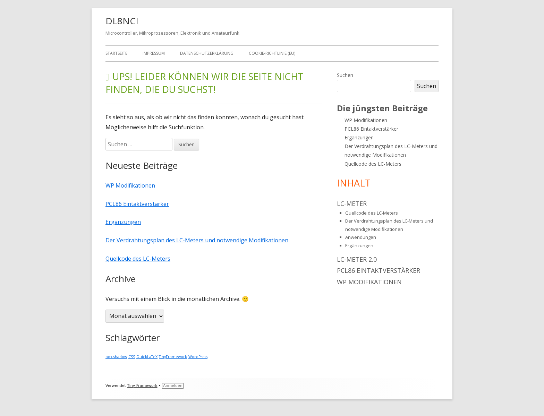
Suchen (345, 75)
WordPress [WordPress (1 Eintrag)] (197, 356)
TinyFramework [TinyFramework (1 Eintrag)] (173, 356)
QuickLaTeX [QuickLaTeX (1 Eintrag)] (147, 356)
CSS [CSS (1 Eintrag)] (131, 356)
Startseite (116, 53)
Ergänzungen (123, 222)
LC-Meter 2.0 (357, 259)
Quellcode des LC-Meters (137, 258)
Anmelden (172, 385)
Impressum (154, 53)
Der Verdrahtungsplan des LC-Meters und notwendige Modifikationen (196, 240)
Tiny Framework (142, 385)
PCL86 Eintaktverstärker (137, 204)
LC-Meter (352, 203)
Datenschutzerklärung (206, 53)
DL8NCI (121, 21)
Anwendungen (360, 237)
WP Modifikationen (130, 185)
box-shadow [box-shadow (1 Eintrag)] (116, 356)
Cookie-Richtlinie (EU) (272, 53)
